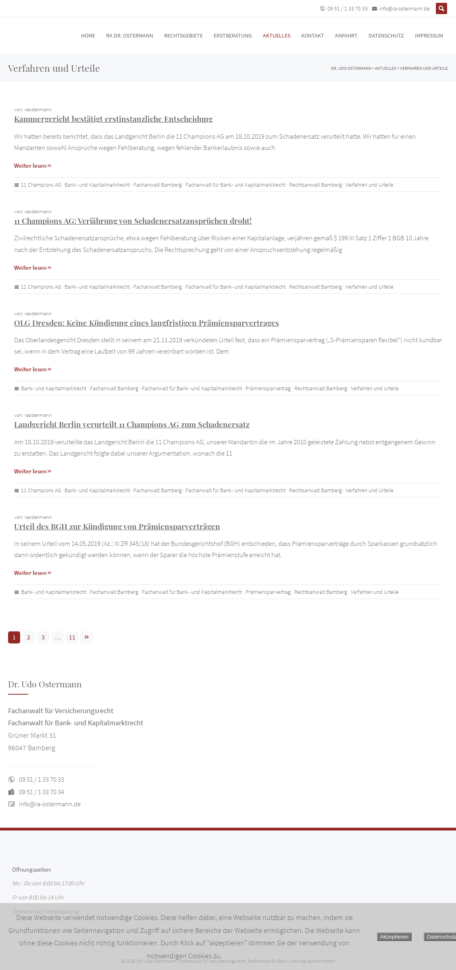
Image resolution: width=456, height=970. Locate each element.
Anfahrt (346, 35)
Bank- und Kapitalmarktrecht (97, 184)
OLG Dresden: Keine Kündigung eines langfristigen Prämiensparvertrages (146, 322)
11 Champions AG (41, 184)
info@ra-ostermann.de (404, 8)
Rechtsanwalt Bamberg (315, 184)
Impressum (429, 35)
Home (88, 35)
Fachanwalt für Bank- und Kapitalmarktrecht (235, 184)
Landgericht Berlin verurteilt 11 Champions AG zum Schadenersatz (132, 424)
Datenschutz (386, 35)
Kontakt (312, 35)
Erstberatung (233, 35)
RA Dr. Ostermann (129, 35)
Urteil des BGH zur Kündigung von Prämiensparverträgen (117, 526)
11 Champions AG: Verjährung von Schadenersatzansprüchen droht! (133, 220)
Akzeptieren (394, 937)
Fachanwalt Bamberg (157, 184)
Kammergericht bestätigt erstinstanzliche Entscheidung (113, 118)
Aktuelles (276, 35)
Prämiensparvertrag (268, 388)
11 (72, 637)
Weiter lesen (33, 165)
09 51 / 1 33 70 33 (347, 8)
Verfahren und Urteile (370, 184)
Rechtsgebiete (183, 35)
